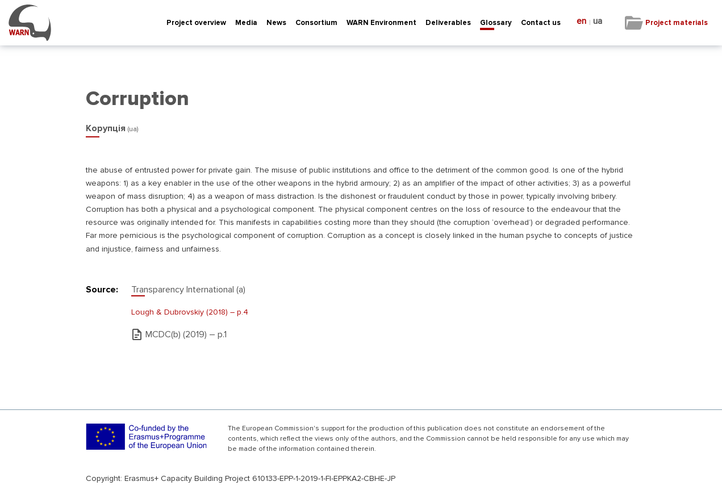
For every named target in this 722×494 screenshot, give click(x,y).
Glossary (496, 22)
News (276, 22)
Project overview (196, 22)
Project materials (676, 22)
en (581, 21)
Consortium (316, 22)
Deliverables (448, 22)
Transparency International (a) (188, 289)
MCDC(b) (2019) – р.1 (186, 334)
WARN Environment (381, 22)
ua (597, 21)
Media (246, 22)
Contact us (541, 22)
